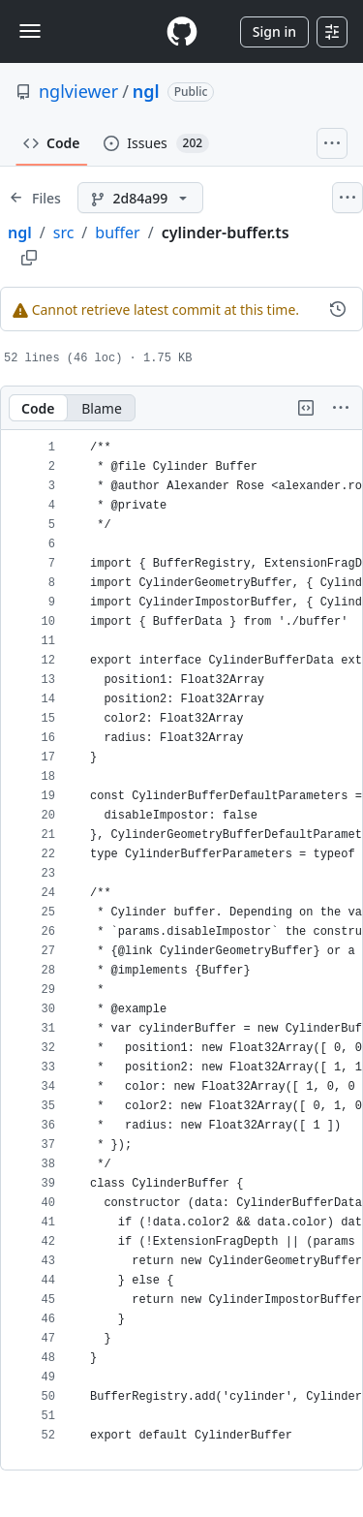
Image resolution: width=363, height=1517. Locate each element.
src (64, 232)
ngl (146, 91)
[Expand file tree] (35, 197)
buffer (117, 232)
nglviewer (78, 91)
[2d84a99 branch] (140, 197)
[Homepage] (181, 31)
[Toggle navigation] (30, 31)
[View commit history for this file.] (337, 309)
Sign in (274, 31)
